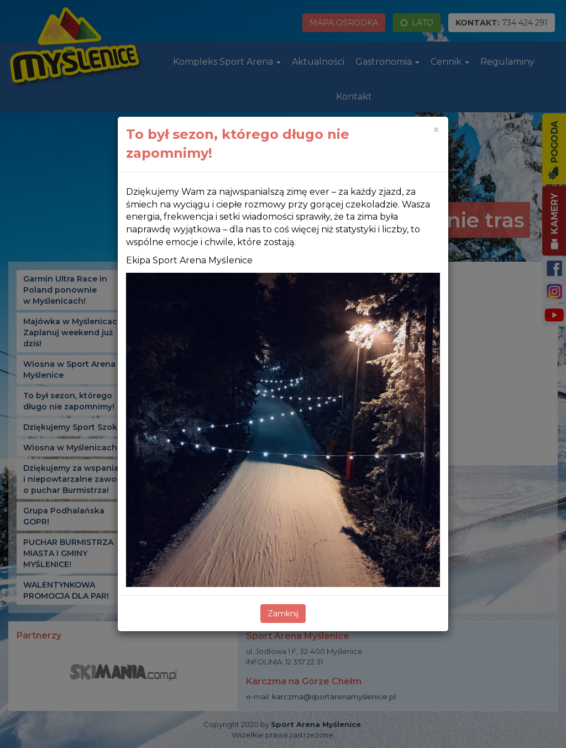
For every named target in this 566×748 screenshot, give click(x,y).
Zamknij (283, 614)
